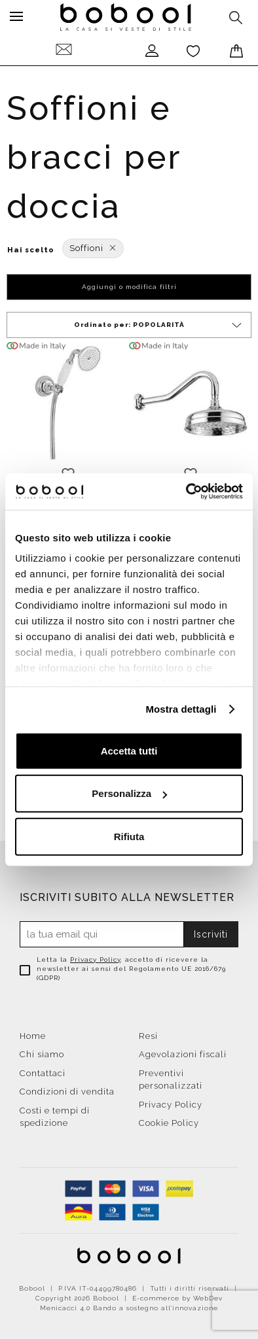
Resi (148, 1036)
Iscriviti (211, 934)
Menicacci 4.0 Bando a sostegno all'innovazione (129, 1308)
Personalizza (129, 793)
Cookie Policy (169, 1123)
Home (33, 1036)
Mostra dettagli (180, 709)
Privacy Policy (95, 959)
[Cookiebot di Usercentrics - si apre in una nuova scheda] (186, 491)
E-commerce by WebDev (177, 1298)
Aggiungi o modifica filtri (129, 286)
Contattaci (42, 1073)
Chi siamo (42, 1054)
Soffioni (93, 248)
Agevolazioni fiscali (183, 1054)
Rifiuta (129, 835)
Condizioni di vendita (67, 1091)
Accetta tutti (129, 750)
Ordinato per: (159, 325)
